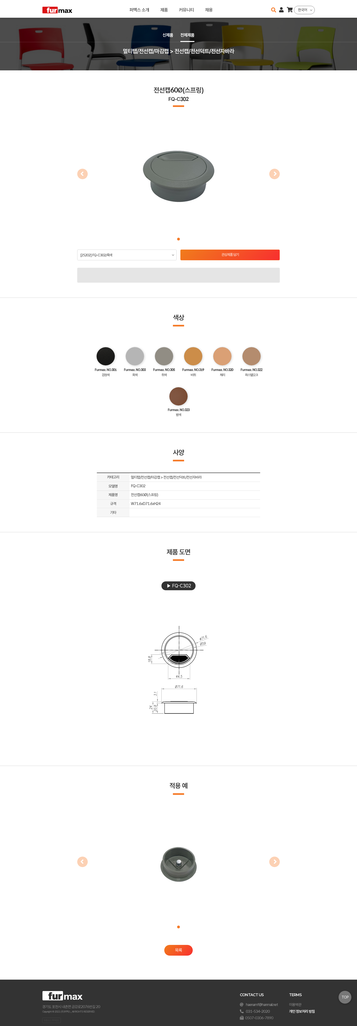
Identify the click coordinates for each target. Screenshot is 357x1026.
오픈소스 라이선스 (51, 1020)
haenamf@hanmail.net (262, 1004)
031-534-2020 (258, 1011)
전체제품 (187, 35)
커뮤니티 (186, 8)
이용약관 (295, 1004)
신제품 (167, 35)
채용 (209, 8)
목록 (178, 950)
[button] (178, 239)
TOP (345, 997)
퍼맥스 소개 (139, 8)
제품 (164, 8)
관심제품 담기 (230, 255)
